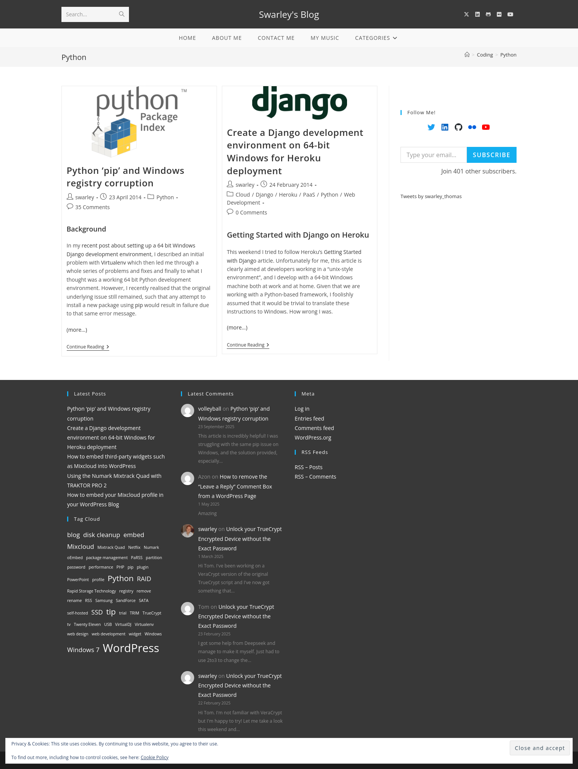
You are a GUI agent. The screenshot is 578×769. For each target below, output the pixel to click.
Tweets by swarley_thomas (431, 196)
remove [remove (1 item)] (144, 591)
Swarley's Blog (289, 14)
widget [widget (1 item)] (135, 634)
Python (508, 54)
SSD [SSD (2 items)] (97, 612)
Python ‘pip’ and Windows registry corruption (126, 176)
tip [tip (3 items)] (111, 611)
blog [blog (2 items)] (73, 534)
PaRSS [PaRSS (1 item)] (137, 557)
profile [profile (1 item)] (98, 579)
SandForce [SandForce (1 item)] (125, 600)
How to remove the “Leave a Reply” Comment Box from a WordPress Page (235, 486)
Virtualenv (113, 262)
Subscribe (491, 155)
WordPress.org (313, 437)
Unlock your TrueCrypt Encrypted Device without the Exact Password (240, 538)
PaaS (309, 194)
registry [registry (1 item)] (126, 591)
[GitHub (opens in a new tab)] (488, 14)
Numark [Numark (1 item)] (151, 547)
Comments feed (314, 428)
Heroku (288, 194)
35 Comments (92, 207)
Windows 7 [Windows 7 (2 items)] (83, 649)
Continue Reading (88, 347)
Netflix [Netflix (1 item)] (134, 547)
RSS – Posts (308, 467)
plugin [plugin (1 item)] (143, 567)
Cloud (243, 194)
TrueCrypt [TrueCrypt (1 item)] (152, 613)
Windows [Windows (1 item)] (153, 634)
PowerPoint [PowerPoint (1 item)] (78, 579)
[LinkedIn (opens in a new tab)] (477, 14)
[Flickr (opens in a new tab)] (499, 14)
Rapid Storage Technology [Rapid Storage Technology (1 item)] (91, 591)
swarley (84, 197)
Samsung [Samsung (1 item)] (104, 600)
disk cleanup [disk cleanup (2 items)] (101, 534)
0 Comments (251, 212)
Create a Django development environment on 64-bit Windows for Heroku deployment (295, 151)
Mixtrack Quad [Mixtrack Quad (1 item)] (111, 547)
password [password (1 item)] (76, 567)
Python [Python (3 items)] (121, 578)
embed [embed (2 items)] (133, 534)
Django (264, 194)
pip (139, 305)
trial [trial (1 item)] (122, 613)
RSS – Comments (315, 476)
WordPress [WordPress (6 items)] (131, 648)
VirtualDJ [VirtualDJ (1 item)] (123, 624)
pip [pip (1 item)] (130, 567)
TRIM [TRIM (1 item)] (134, 613)
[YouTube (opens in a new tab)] (510, 14)
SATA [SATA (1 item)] (143, 600)
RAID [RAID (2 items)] (144, 578)
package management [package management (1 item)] (107, 557)
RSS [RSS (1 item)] (88, 600)
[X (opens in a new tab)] (466, 14)
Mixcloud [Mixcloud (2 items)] (80, 546)
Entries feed (309, 418)
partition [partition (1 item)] (154, 557)
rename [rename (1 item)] (74, 600)
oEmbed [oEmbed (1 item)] (75, 557)
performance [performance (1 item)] (101, 567)
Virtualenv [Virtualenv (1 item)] (144, 624)
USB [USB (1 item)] (108, 624)
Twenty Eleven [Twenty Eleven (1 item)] (87, 624)
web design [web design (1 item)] (77, 634)
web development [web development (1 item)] (109, 634)
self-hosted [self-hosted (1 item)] (77, 613)
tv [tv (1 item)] (69, 624)
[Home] (467, 54)
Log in (302, 408)
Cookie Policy (154, 757)
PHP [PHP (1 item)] (120, 567)
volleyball (209, 408)
